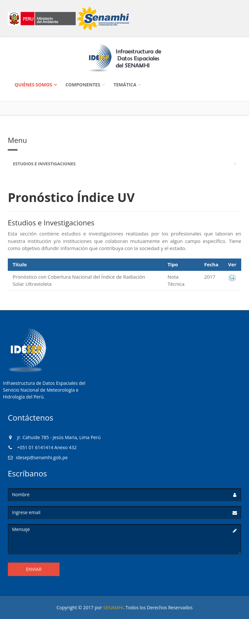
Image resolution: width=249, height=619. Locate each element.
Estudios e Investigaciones (44, 164)
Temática (124, 85)
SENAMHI (113, 607)
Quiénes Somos (33, 85)
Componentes (82, 85)
